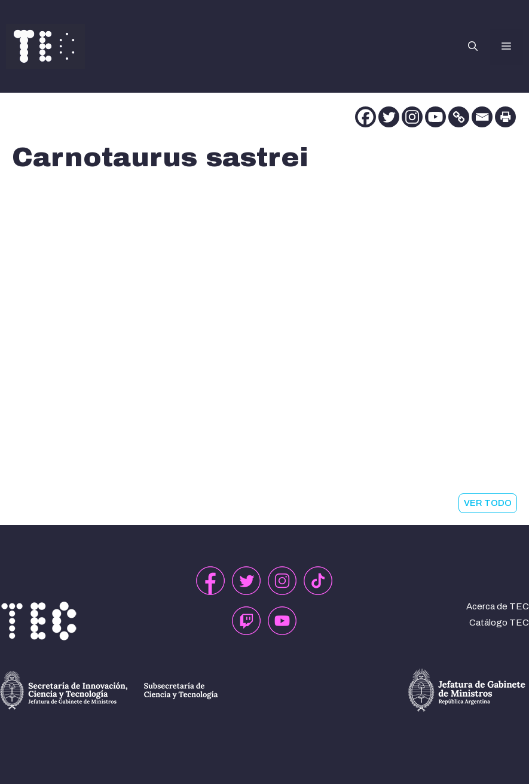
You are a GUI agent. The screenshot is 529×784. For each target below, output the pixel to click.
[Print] (505, 116)
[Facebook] (365, 116)
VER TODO (488, 503)
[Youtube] (435, 116)
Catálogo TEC (499, 622)
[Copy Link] (458, 116)
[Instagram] (412, 116)
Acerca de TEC (497, 606)
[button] (473, 47)
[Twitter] (388, 116)
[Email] (482, 116)
